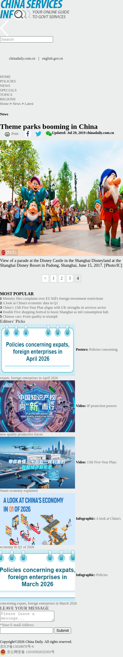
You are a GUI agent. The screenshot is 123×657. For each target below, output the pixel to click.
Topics (6, 95)
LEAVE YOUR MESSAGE (24, 608)
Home (5, 77)
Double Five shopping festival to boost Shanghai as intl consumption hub (55, 312)
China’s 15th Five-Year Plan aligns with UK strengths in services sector (54, 307)
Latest (29, 104)
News (5, 86)
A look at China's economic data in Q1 (30, 303)
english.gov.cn (52, 58)
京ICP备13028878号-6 (17, 648)
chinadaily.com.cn (22, 58)
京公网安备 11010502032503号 (31, 654)
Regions (8, 99)
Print (14, 134)
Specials (8, 90)
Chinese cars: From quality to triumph (30, 316)
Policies (8, 81)
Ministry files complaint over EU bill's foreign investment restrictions (53, 298)
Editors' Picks (12, 321)
